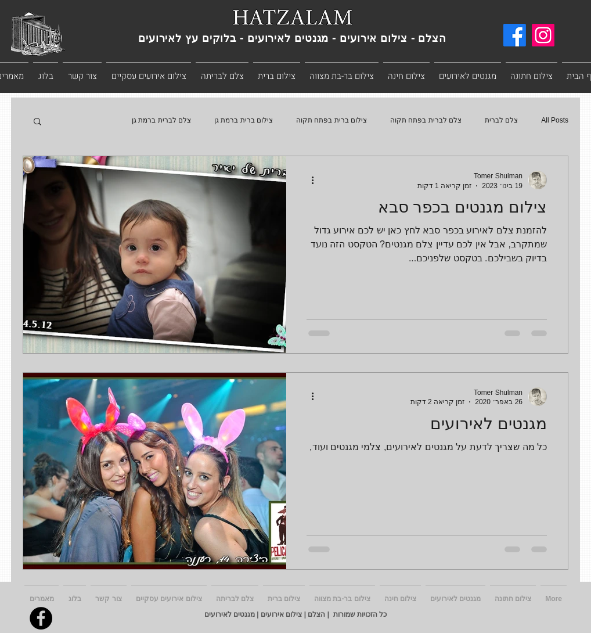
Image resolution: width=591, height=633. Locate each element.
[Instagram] (543, 35)
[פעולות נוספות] (308, 180)
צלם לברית (501, 120)
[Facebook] (514, 35)
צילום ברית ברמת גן (243, 120)
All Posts (554, 120)
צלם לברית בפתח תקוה (426, 120)
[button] (37, 122)
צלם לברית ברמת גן (161, 120)
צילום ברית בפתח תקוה (331, 120)
